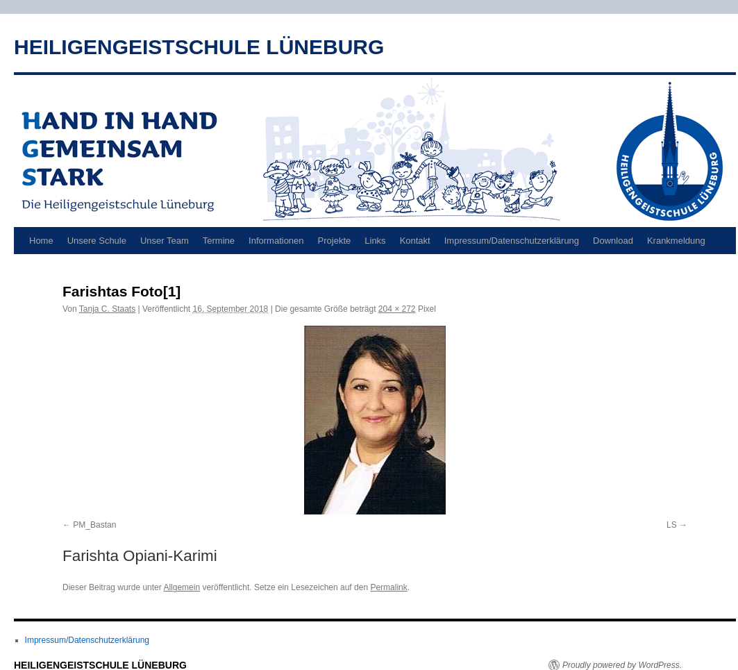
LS (671, 525)
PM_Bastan (94, 525)
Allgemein (181, 587)
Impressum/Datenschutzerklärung (511, 240)
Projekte (334, 240)
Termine (219, 240)
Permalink (388, 587)
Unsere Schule (96, 240)
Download (613, 240)
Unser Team (164, 240)
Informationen (276, 240)
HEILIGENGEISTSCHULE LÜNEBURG (199, 46)
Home (41, 240)
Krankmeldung (676, 240)
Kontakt (415, 240)
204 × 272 (397, 309)
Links (374, 240)
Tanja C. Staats (107, 309)
